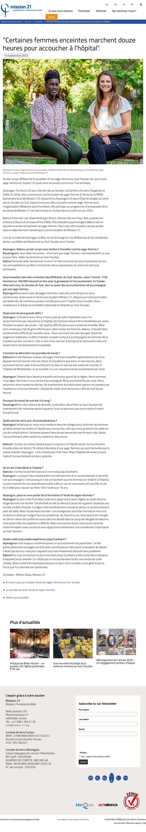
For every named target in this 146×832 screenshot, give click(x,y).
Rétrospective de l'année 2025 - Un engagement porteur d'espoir (116, 661)
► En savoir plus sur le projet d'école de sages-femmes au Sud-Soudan (45, 582)
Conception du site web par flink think (73, 819)
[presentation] (100, 743)
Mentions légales (133, 822)
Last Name (84, 719)
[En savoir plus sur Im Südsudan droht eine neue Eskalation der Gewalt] (73, 643)
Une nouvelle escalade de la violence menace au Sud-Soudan (73, 664)
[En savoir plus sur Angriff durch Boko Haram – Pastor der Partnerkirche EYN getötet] (30, 643)
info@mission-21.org (19, 725)
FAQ (144, 822)
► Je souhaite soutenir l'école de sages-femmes (32, 590)
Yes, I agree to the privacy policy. (96, 756)
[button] (141, 5)
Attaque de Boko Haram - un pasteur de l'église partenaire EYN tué (27, 666)
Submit (83, 762)
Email (82, 729)
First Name (84, 710)
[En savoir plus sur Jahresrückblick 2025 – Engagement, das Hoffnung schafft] (116, 641)
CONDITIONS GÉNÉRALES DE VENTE (120, 819)
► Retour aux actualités (17, 597)
